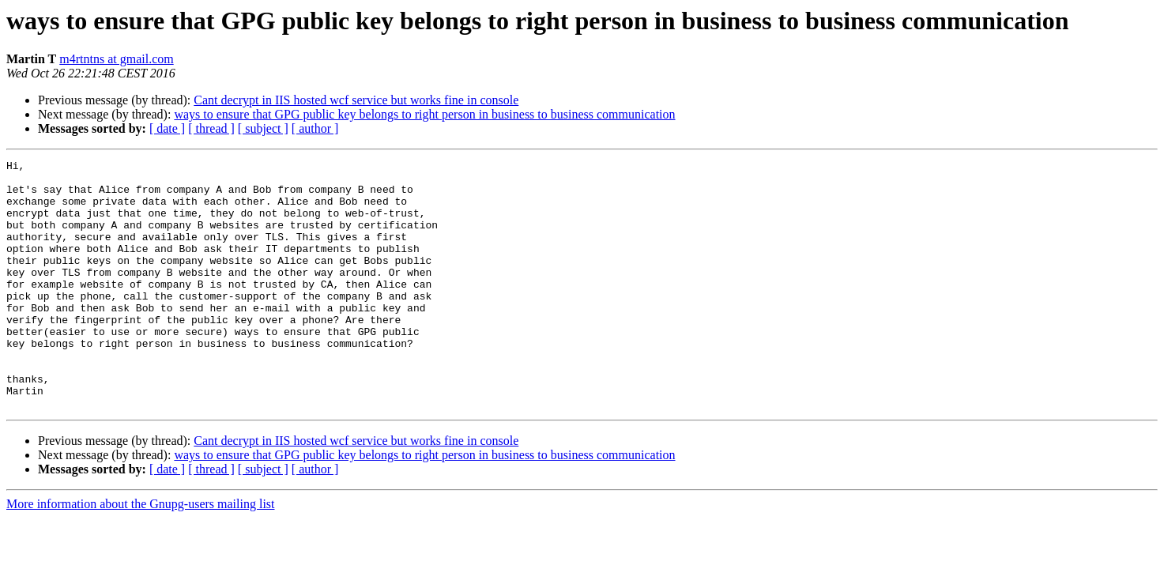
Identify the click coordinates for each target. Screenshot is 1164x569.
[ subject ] (263, 128)
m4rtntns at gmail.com (116, 59)
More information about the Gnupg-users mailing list (140, 553)
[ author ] (315, 128)
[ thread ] (211, 128)
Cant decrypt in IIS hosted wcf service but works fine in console (356, 100)
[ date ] (167, 128)
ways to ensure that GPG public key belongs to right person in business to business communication (424, 114)
